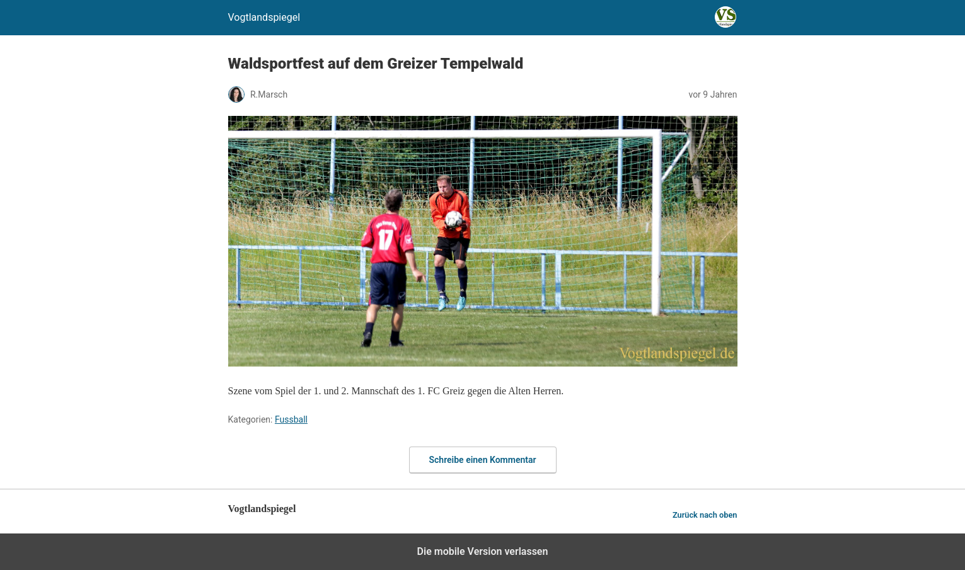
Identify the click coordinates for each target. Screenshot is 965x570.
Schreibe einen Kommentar (482, 460)
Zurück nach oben (705, 515)
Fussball (291, 419)
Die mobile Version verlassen (482, 551)
